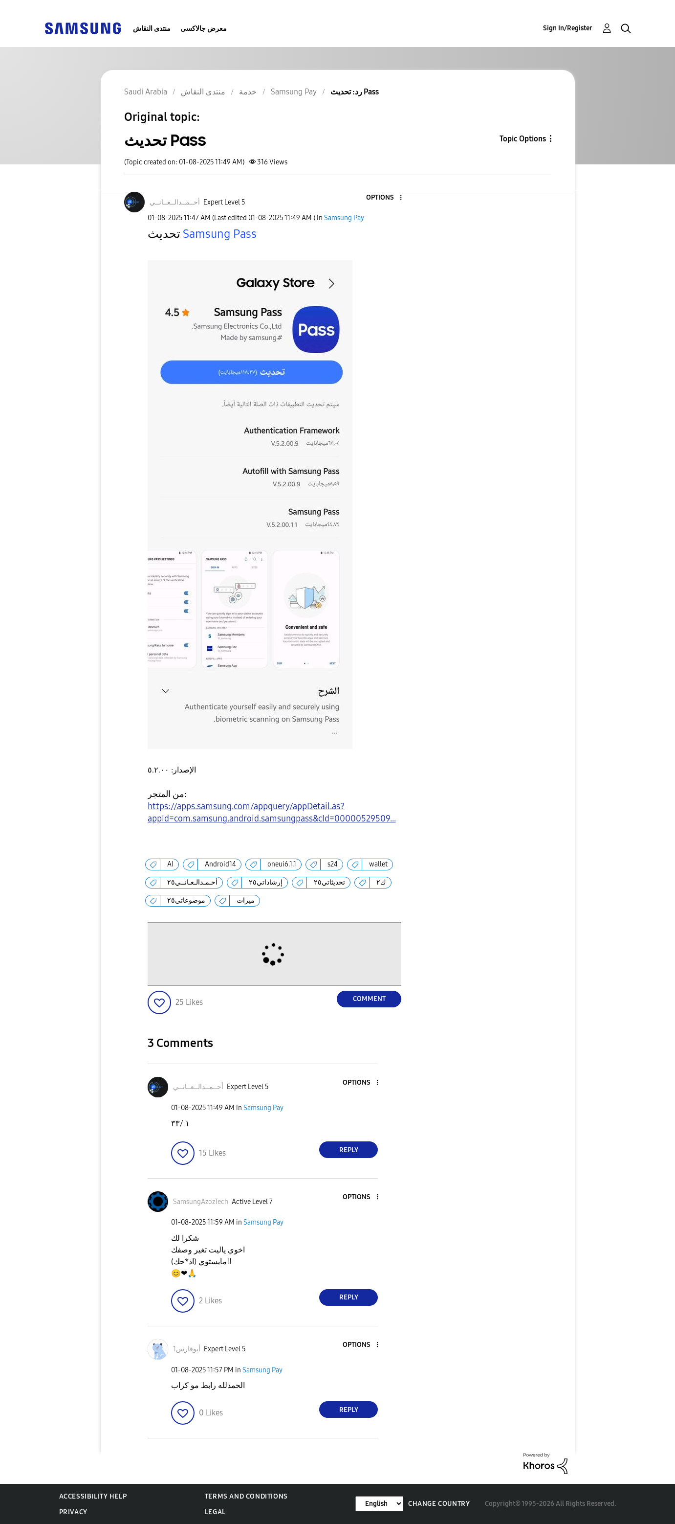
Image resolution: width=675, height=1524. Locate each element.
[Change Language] (379, 1503)
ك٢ (381, 882)
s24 (332, 864)
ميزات (246, 900)
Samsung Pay (344, 218)
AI (170, 864)
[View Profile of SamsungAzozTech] (200, 1202)
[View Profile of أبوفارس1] (186, 1349)
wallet (378, 864)
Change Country (439, 1504)
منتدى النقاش (152, 28)
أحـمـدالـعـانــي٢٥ (192, 882)
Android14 (220, 864)
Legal (215, 1512)
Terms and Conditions (246, 1496)
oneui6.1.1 (281, 864)
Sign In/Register (567, 28)
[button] (385, 198)
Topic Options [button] (523, 138)
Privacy (73, 1512)
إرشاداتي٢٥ (266, 882)
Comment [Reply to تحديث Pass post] (369, 999)
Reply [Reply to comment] (348, 1150)
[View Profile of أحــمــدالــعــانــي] (175, 202)
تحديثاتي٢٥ (329, 882)
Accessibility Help (93, 1496)
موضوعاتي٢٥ (186, 900)
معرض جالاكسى (203, 28)
